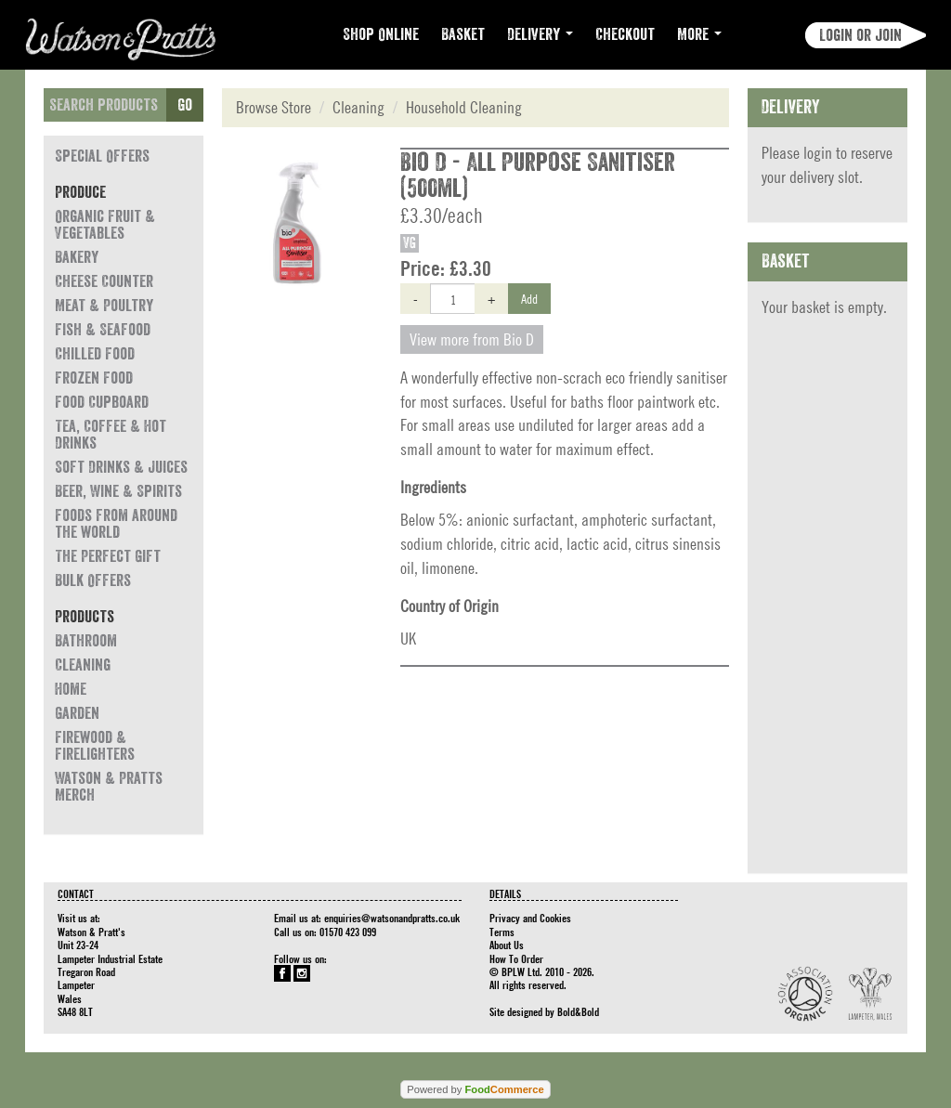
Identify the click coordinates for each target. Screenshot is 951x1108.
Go (184, 105)
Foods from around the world (116, 524)
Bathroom (86, 640)
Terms (502, 931)
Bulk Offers (93, 580)
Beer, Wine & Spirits (118, 491)
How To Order (516, 958)
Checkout (625, 34)
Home (70, 689)
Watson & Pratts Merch (109, 786)
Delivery (540, 34)
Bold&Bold (578, 1011)
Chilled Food (95, 353)
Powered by (475, 1089)
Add (529, 298)
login (817, 153)
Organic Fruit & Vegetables (105, 224)
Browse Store (273, 107)
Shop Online (381, 34)
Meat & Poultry (104, 305)
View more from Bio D (472, 339)
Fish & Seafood (102, 329)
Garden (77, 713)
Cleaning (83, 665)
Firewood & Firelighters (95, 746)
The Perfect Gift (108, 556)
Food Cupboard (102, 402)
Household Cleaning (464, 107)
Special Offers (102, 156)
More (699, 34)
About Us (506, 944)
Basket (463, 34)
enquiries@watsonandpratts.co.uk (392, 917)
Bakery (76, 257)
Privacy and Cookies (530, 917)
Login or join (860, 35)
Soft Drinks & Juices (121, 467)
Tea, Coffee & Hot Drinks (110, 434)
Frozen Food (94, 378)
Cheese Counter (104, 281)
